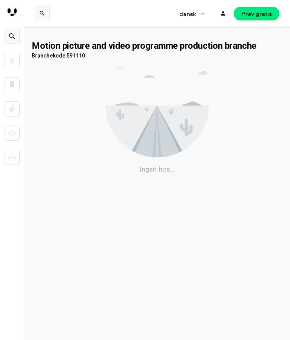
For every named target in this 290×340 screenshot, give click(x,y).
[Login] (223, 13)
